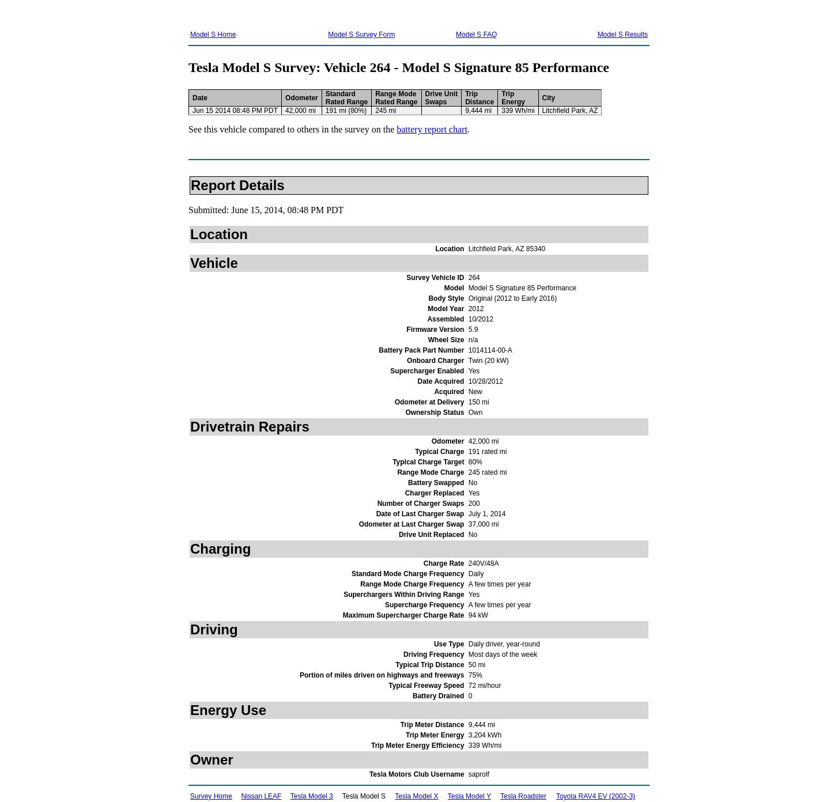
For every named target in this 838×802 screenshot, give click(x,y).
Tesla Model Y (469, 796)
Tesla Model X (416, 796)
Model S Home (213, 35)
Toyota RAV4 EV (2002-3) (595, 796)
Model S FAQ (476, 35)
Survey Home (211, 796)
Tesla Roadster (523, 796)
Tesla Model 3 (311, 796)
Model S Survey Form (361, 35)
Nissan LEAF (261, 796)
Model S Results (623, 35)
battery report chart (432, 129)
